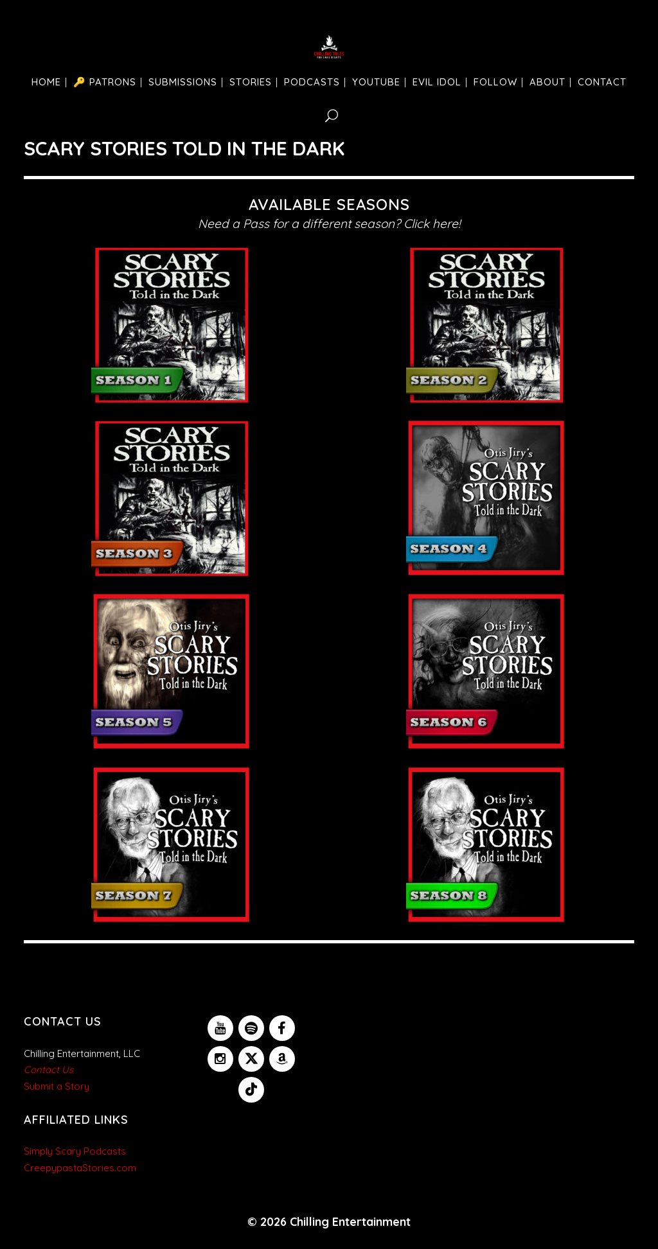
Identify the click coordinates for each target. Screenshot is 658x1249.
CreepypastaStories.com (80, 1168)
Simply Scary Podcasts (75, 1151)
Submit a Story (56, 1086)
